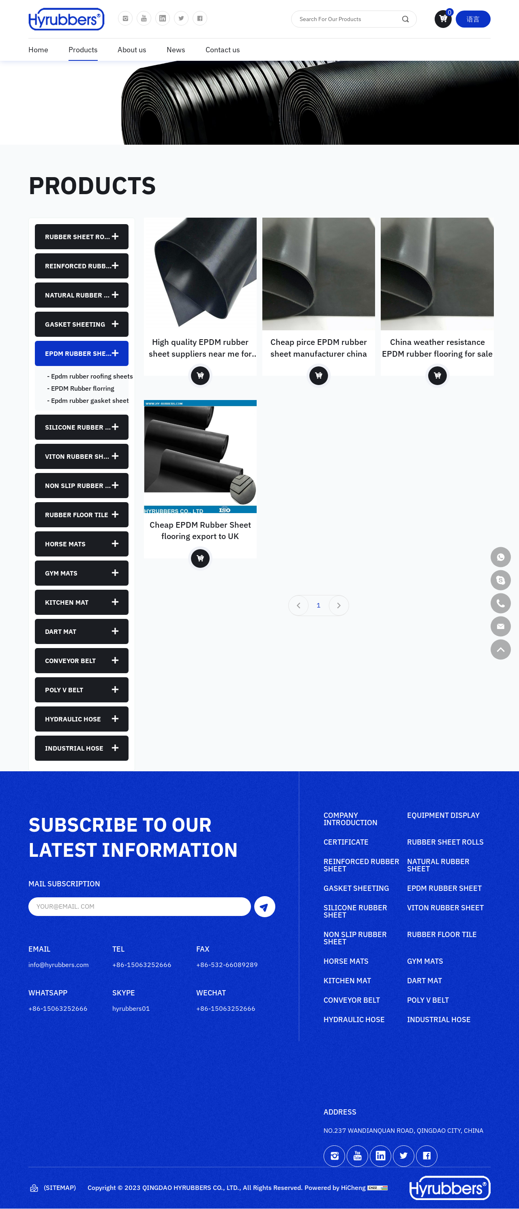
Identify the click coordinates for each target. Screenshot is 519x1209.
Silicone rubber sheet (78, 427)
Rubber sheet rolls (78, 237)
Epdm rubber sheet (78, 353)
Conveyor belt (70, 661)
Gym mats (61, 573)
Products (83, 49)
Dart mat (60, 631)
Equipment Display (443, 816)
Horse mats (65, 544)
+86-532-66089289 (227, 965)
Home (38, 49)
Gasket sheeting (75, 324)
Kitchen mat (66, 602)
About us (132, 49)
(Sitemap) (52, 1188)
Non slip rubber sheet (78, 485)
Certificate (346, 843)
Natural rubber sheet (78, 295)
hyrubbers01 (131, 1008)
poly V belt (64, 690)
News (176, 49)
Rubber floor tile (76, 515)
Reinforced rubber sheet (78, 266)
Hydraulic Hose (73, 719)
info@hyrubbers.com (58, 965)
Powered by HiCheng (335, 1188)
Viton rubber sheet (78, 456)
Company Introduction (350, 819)
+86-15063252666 (142, 965)
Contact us (223, 49)
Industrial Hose (74, 748)
